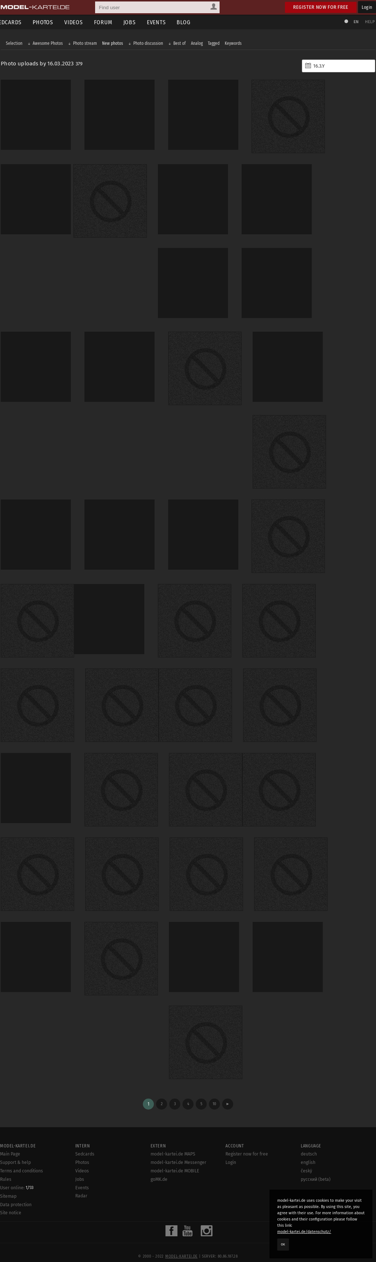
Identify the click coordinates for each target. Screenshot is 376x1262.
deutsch (309, 1144)
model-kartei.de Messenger (178, 1152)
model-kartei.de (181, 1246)
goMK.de (159, 1169)
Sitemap (8, 1186)
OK (283, 1244)
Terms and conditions (21, 1161)
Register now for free (320, 7)
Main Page (10, 1144)
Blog (192, 22)
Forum (111, 22)
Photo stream (88, 44)
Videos (82, 22)
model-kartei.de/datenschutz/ (304, 1231)
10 (214, 1094)
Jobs (138, 22)
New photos (115, 44)
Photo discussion (151, 44)
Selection (17, 44)
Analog (200, 44)
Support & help (15, 1152)
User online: (16, 1177)
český (306, 1161)
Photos (51, 22)
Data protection (16, 1194)
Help (367, 21)
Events (164, 22)
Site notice (10, 1203)
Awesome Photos (51, 44)
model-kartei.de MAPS (173, 1144)
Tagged (217, 44)
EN (353, 21)
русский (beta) (315, 1169)
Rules (5, 1169)
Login (367, 7)
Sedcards (84, 1144)
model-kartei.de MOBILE (175, 1161)
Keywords (236, 44)
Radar (81, 1186)
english (308, 1152)
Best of (182, 44)
